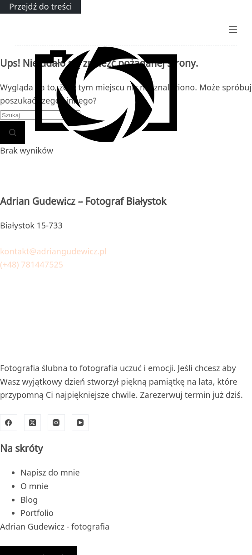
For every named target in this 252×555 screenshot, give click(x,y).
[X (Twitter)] (32, 422)
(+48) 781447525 (31, 264)
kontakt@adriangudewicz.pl (53, 251)
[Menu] (233, 29)
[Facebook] (8, 422)
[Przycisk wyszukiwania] (12, 132)
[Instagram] (56, 422)
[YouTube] (80, 422)
